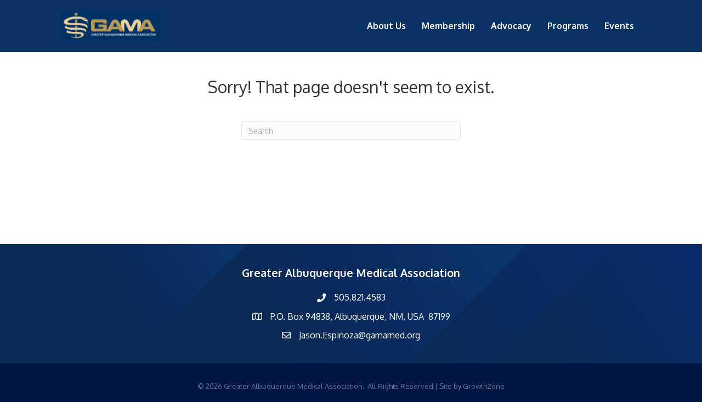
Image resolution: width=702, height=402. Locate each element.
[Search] (351, 130)
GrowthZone (484, 386)
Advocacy (511, 25)
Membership (448, 25)
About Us (386, 25)
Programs (567, 25)
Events (619, 25)
